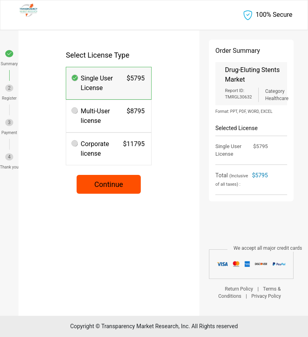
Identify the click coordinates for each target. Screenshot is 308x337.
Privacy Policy (266, 296)
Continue (108, 184)
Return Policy (239, 289)
